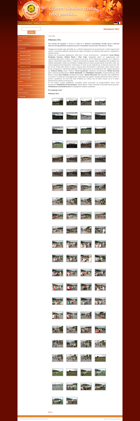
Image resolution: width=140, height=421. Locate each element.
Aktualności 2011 (25, 66)
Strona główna (28, 23)
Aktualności (36, 23)
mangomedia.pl (117, 419)
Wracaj (50, 412)
